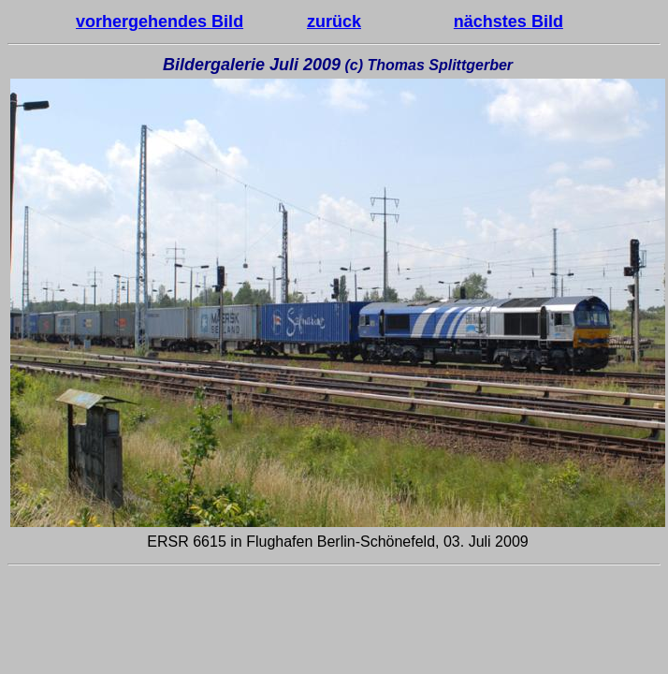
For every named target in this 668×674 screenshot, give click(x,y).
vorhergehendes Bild (159, 21)
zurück (334, 21)
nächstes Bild (508, 21)
